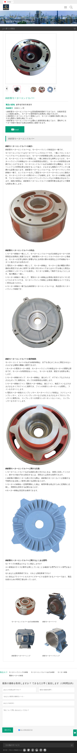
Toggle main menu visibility (65, 6)
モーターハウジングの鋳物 (18, 672)
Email (15, 129)
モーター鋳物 (62, 672)
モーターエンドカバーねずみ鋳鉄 (43, 672)
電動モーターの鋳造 (16, 675)
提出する (7, 730)
